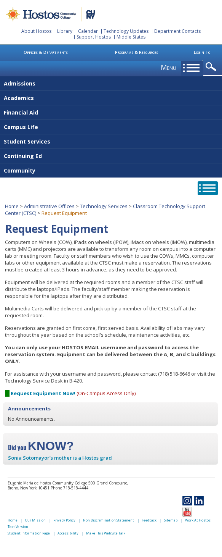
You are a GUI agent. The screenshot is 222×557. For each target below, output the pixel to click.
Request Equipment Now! (43, 393)
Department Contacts (177, 31)
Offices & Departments (46, 52)
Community (19, 170)
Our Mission (35, 520)
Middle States (131, 37)
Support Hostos (94, 37)
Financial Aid (21, 112)
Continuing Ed (23, 156)
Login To (202, 52)
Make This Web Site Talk (105, 533)
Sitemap (170, 520)
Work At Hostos (198, 520)
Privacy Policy (64, 520)
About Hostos (36, 31)
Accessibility (67, 533)
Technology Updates (126, 31)
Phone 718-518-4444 (69, 488)
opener (212, 67)
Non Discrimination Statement (108, 520)
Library (64, 31)
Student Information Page (29, 533)
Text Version (18, 526)
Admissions (19, 83)
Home (12, 206)
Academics (19, 98)
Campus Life (21, 127)
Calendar (88, 31)
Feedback (149, 520)
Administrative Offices (49, 206)
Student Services (27, 141)
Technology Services (104, 206)
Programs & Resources (136, 52)
